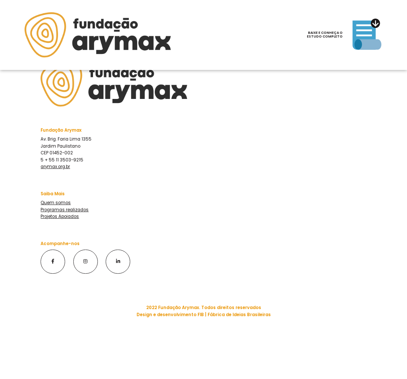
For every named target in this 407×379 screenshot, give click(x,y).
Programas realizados (65, 210)
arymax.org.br (55, 167)
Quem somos (56, 203)
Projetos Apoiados (60, 216)
